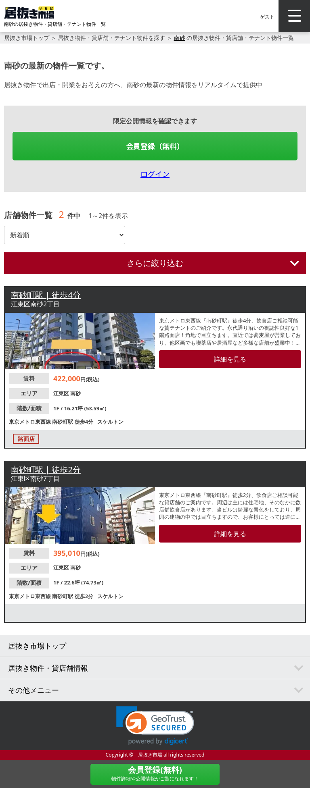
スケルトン (110, 421)
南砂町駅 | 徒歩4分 (46, 294)
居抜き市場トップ (26, 38)
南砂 (179, 38)
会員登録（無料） (155, 146)
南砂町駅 (63, 421)
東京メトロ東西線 (30, 421)
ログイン (155, 173)
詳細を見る (230, 359)
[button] (155, 725)
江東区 (61, 393)
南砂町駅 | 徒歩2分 (46, 469)
